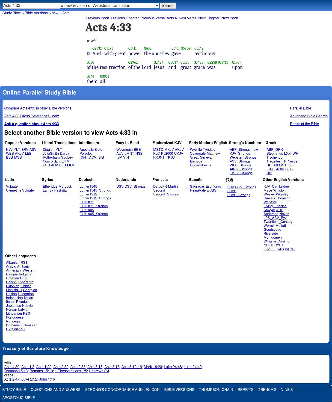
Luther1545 (88, 186)
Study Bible (12, 13)
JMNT (129, 153)
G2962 (133, 62)
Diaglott (48, 149)
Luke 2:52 (29, 379)
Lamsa (48, 190)
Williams (270, 241)
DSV (120, 186)
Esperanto (25, 282)
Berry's (245, 390)
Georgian (30, 290)
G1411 (132, 48)
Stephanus (275, 153)
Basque (12, 274)
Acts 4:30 (12, 367)
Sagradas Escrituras (205, 186)
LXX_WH (291, 153)
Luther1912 (88, 194)
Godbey (67, 157)
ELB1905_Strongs (94, 214)
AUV (120, 153)
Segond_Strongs (166, 194)
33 (88, 53)
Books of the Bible (304, 124)
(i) (96, 39)
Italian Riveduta (18, 302)
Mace (268, 190)
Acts (65, 13)
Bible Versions (36, 13)
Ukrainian (30, 325)
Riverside (271, 233)
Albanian (12, 262)
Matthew (213, 153)
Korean (11, 309)
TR (284, 161)
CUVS (232, 191)
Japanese (13, 305)
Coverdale (198, 153)
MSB (18, 157)
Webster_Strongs (243, 157)
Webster (270, 202)
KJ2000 (167, 153)
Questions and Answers (55, 390)
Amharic (23, 266)
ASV (33, 149)
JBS (213, 190)
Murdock (65, 186)
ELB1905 (87, 210)
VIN (126, 157)
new (255, 149)
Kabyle (27, 305)
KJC (156, 153)
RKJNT (159, 157)
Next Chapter (208, 18)
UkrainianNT (15, 329)
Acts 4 (172, 18)
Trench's (267, 390)
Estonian (12, 286)
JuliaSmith (51, 153)
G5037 (173, 62)
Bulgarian (26, 274)
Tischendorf (276, 157)
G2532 (97, 48)
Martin (173, 186)
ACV (54, 165)
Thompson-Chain (216, 390)
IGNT (84, 157)
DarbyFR (160, 186)
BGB (289, 169)
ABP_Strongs (240, 149)
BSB (9, 157)
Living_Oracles (275, 206)
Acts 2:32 (60, 367)
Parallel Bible (300, 108)
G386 (90, 62)
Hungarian (26, 294)
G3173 (108, 48)
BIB (101, 157)
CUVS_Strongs (238, 195)
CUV (230, 187)
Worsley (282, 194)
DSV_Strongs (135, 186)
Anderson (271, 214)
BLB (62, 165)
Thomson (283, 198)
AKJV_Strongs (241, 169)
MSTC (158, 149)
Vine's (287, 390)
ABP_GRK (275, 149)
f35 (290, 165)
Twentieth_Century (278, 222)
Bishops (196, 161)
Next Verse (187, 18)
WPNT (290, 249)
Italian (28, 298)
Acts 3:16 (112, 367)
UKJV (178, 153)
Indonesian (14, 298)
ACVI (93, 157)
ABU (279, 210)
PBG (26, 313)
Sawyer (269, 210)
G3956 (105, 76)
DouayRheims (200, 165)
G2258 (212, 62)
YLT (17, 149)
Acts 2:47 (12, 379)
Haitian (11, 294)
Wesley (269, 194)
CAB (280, 249)
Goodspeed (272, 229)
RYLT (278, 245)
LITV (65, 161)
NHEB (268, 245)
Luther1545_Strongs (95, 190)
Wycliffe (196, 149)
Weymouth (124, 149)
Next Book (229, 18)
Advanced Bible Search (309, 116)
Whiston (279, 190)
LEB (28, 153)
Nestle (292, 161)
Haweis (269, 198)
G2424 (158, 62)
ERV (24, 149)
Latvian (23, 309)
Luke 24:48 (173, 367)
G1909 (236, 62)
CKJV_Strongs (241, 173)
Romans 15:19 (41, 371)
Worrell (269, 226)
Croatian (12, 278)
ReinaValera (199, 190)
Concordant (52, 161)
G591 (175, 48)
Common (284, 241)
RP (269, 165)
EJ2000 (269, 249)
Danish (11, 282)
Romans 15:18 (16, 371)
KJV (9, 149)
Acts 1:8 (27, 367)
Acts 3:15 (95, 367)
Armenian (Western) (21, 270)
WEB (10, 153)
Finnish (26, 286)
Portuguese (15, 317)
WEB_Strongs (240, 165)
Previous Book (97, 18)
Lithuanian (14, 313)
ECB (46, 165)
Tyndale (209, 149)
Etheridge (50, 186)
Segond (159, 190)
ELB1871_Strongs (94, 206)
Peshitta (60, 190)
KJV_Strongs (240, 153)
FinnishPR (14, 290)
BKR (23, 278)
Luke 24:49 (193, 367)
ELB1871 (87, 202)
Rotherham (51, 157)
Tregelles (274, 161)
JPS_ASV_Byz (275, 218)
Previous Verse (153, 18)
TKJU (170, 157)
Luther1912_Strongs (95, 198)
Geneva (206, 157)
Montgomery (273, 237)
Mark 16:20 (153, 367)
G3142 (198, 48)
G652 (147, 48)
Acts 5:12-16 (131, 367)
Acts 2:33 (78, 367)
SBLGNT (280, 165)
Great (194, 157)
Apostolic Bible (18, 398)
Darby (64, 153)
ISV (119, 157)
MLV (70, 165)
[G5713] (224, 62)
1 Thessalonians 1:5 (71, 371)
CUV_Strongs (245, 187)
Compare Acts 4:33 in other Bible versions (37, 108)
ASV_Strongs (240, 161)
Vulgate (12, 186)
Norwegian (14, 321)
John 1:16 (47, 379)
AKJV (19, 153)
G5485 (198, 62)
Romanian (13, 325)
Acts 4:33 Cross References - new (31, 116)
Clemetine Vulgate (20, 190)
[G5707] (186, 48)
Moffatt (281, 226)
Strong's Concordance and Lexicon (122, 390)
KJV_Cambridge (276, 186)
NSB (138, 153)
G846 (90, 76)
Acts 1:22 (43, 367)
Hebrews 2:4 (99, 371)
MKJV (169, 149)
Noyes (284, 214)
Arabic (11, 266)
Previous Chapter (125, 18)
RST (24, 262)
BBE (137, 149)
